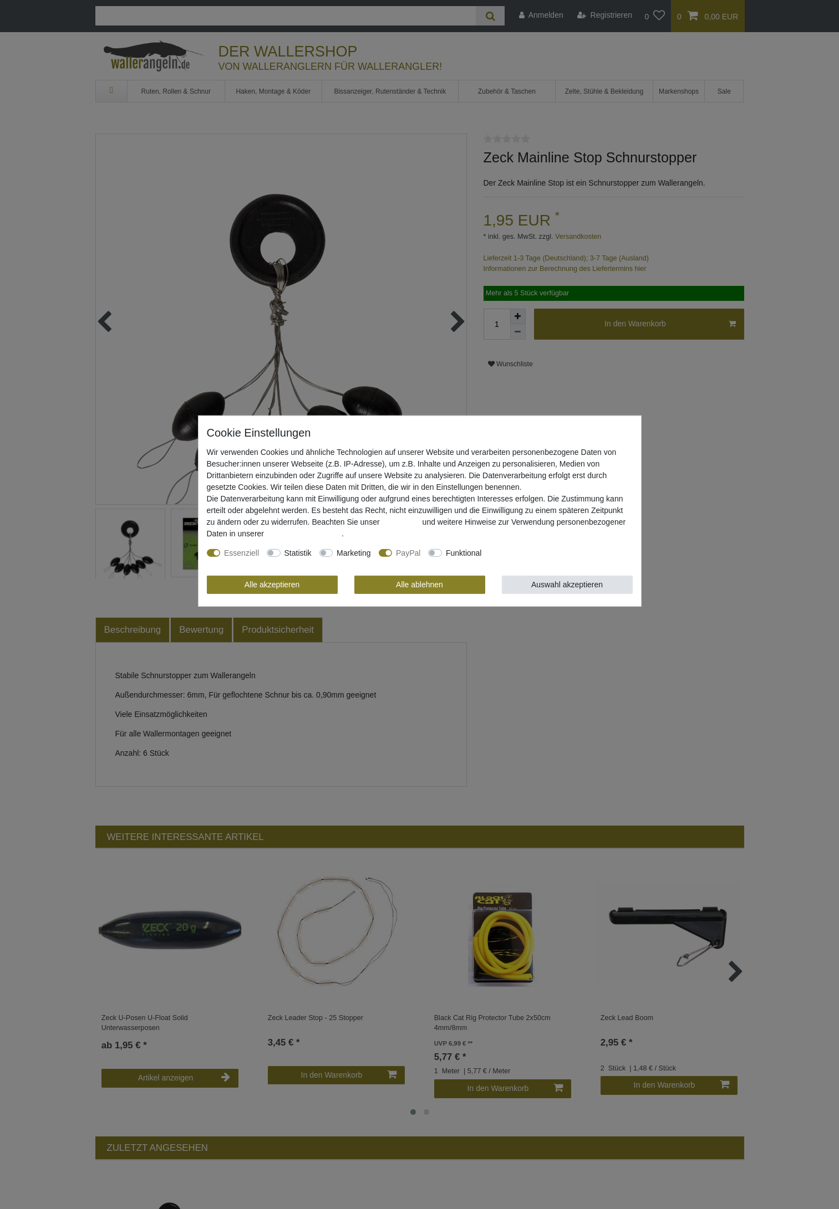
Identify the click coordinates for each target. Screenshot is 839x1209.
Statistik (298, 553)
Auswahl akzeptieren (567, 584)
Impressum (401, 522)
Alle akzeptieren (272, 584)
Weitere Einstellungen (527, 553)
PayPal (408, 553)
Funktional (464, 553)
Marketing (353, 553)
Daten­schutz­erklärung (304, 533)
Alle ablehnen (419, 584)
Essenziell (241, 553)
